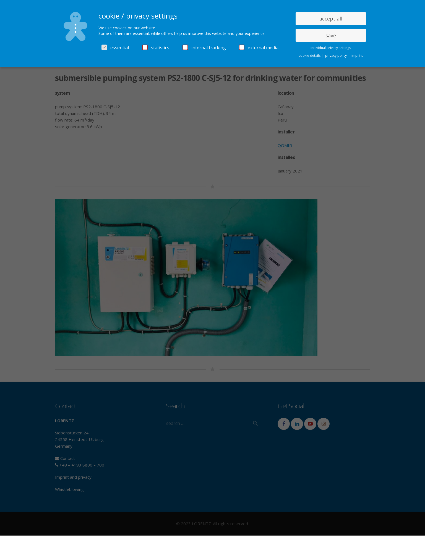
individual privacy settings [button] (331, 47)
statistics (155, 48)
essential (115, 48)
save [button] (330, 35)
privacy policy (336, 55)
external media (258, 48)
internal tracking (204, 48)
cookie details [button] (310, 55)
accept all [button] (330, 18)
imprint (357, 55)
